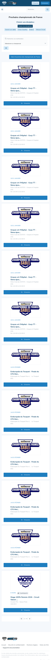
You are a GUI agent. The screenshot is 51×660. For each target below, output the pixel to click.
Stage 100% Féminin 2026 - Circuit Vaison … (24, 598)
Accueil (3, 645)
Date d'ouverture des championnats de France (25, 57)
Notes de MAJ (44, 645)
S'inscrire (25, 103)
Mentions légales (32, 645)
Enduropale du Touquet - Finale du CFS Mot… (24, 372)
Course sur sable (10, 30)
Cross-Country (22, 30)
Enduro (31, 30)
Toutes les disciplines (25, 26)
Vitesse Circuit (40, 30)
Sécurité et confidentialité (16, 645)
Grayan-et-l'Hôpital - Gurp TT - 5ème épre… (23, 89)
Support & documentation (11, 648)
